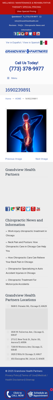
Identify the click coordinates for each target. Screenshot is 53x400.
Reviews (12, 25)
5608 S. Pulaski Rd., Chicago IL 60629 (29, 306)
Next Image (42, 158)
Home (8, 98)
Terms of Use (29, 375)
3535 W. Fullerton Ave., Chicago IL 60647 (27, 333)
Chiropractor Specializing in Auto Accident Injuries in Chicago (24, 270)
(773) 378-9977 (31, 17)
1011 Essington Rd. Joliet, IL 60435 (27, 358)
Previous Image (13, 158)
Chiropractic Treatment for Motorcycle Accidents (21, 282)
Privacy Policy (12, 375)
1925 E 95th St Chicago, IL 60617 (26, 354)
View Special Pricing (26, 11)
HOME (18, 98)
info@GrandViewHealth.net (26, 21)
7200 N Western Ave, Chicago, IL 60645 (27, 348)
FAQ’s (20, 25)
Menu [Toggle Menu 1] (12, 78)
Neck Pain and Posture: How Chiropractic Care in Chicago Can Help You (26, 246)
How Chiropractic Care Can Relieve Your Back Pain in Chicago (25, 259)
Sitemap (30, 379)
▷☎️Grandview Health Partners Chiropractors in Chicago (26, 49)
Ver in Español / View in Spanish (26, 42)
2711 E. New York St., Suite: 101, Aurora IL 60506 (26, 341)
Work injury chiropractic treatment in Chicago (26, 233)
